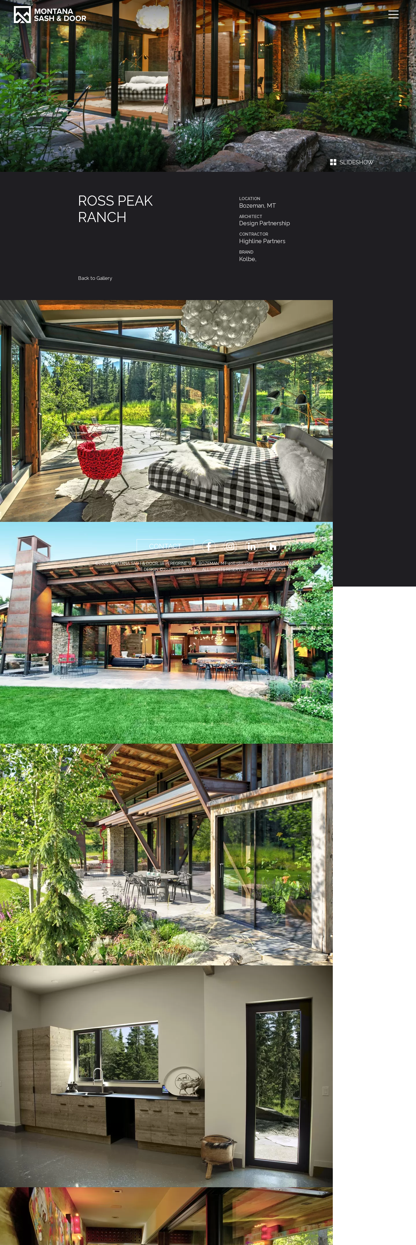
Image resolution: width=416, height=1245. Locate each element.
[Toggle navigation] (393, 14)
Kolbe (247, 259)
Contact (165, 546)
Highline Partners (262, 241)
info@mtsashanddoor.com (288, 563)
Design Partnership (264, 223)
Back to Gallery (95, 278)
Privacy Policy (267, 569)
